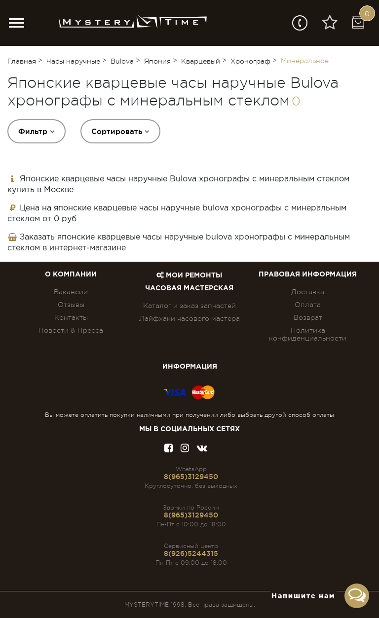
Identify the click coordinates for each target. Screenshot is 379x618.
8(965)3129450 (191, 477)
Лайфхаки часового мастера (189, 318)
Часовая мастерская (189, 288)
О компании (71, 274)
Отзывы (71, 305)
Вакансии (71, 292)
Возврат (308, 317)
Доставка (307, 292)
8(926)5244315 (191, 553)
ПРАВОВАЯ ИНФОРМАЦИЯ (308, 274)
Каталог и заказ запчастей (189, 305)
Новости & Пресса (70, 330)
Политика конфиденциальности (307, 334)
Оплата (308, 305)
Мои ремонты (189, 275)
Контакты (71, 317)
